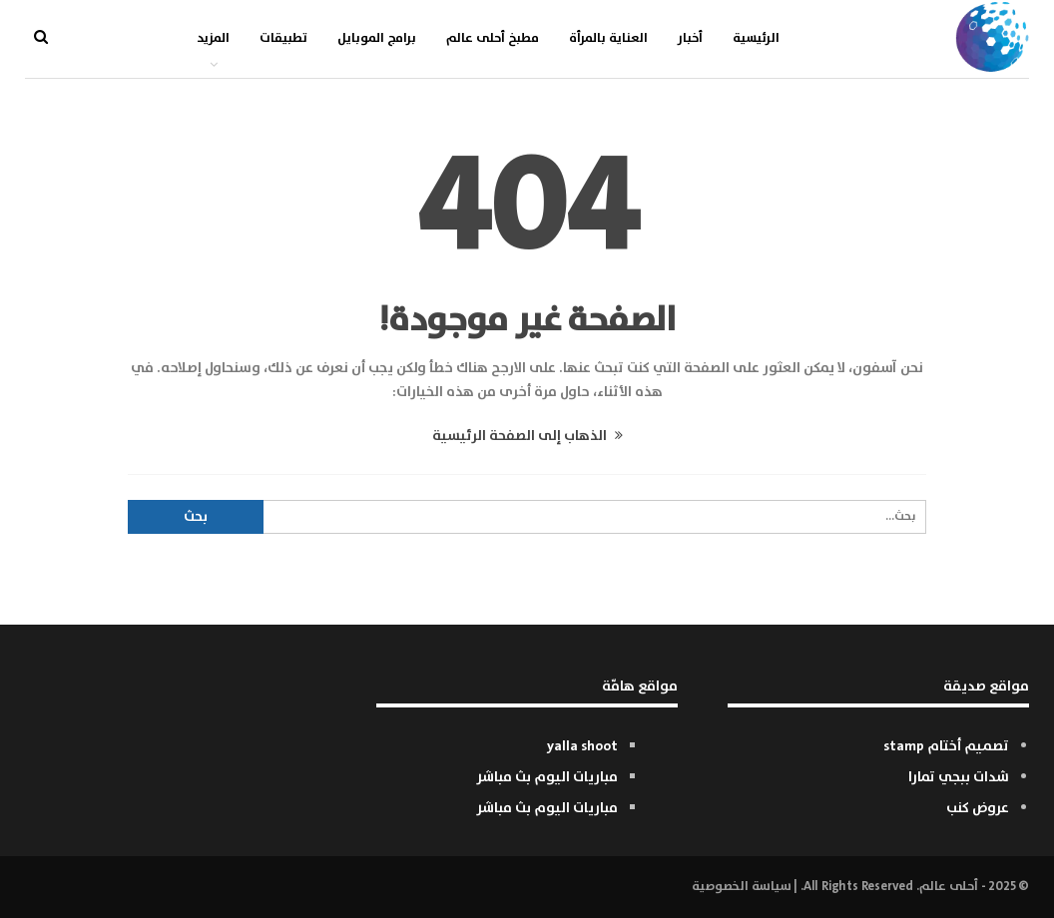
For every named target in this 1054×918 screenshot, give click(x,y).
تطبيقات (283, 38)
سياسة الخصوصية (741, 886)
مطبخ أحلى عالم (492, 38)
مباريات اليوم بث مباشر (547, 777)
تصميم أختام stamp (946, 746)
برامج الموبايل (376, 38)
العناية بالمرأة (608, 38)
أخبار (690, 38)
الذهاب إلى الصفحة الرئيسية (527, 436)
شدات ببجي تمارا (958, 777)
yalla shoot (582, 746)
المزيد (213, 38)
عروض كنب (977, 808)
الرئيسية (756, 38)
